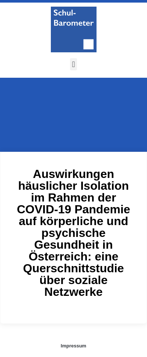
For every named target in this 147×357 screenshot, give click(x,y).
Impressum (73, 346)
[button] (73, 64)
